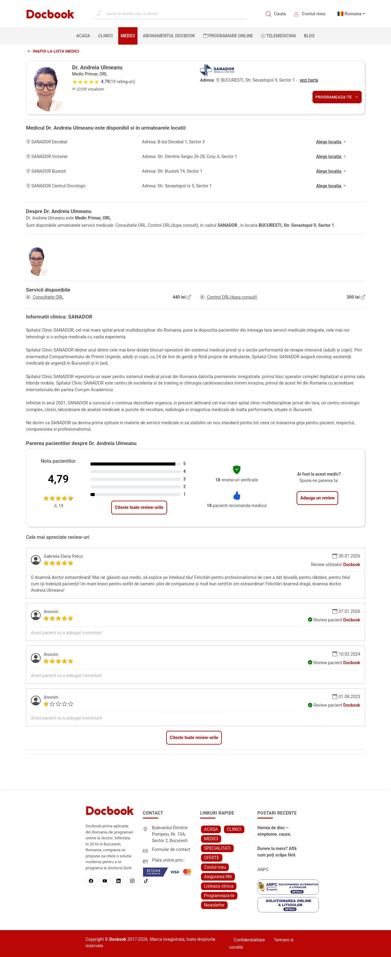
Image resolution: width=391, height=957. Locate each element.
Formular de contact (171, 849)
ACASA (84, 35)
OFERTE (211, 857)
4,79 (58, 479)
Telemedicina (278, 35)
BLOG (309, 35)
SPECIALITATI (217, 848)
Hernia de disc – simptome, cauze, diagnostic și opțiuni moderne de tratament (277, 831)
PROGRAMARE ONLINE (228, 35)
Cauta (280, 14)
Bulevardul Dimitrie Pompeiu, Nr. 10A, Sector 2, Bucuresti (170, 834)
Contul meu (313, 14)
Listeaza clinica (218, 886)
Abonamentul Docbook (169, 35)
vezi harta (309, 80)
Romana (353, 14)
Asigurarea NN (218, 876)
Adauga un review (317, 497)
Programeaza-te (336, 96)
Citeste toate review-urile (139, 507)
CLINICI (105, 35)
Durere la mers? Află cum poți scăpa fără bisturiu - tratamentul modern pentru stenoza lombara (278, 852)
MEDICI (128, 35)
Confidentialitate (249, 939)
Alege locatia (331, 141)
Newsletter (214, 905)
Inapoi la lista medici (54, 51)
